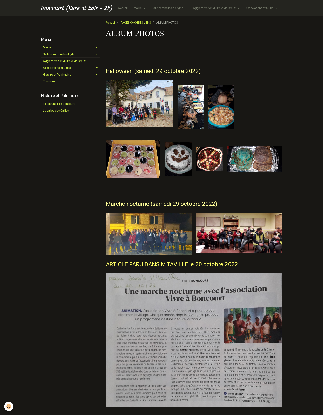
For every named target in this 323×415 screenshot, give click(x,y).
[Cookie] (8, 406)
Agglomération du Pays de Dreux (214, 8)
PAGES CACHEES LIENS (136, 22)
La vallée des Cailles (56, 110)
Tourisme (49, 81)
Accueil (123, 8)
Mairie (138, 8)
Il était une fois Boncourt (59, 104)
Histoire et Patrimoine (57, 74)
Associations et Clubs (260, 8)
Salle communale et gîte (168, 8)
